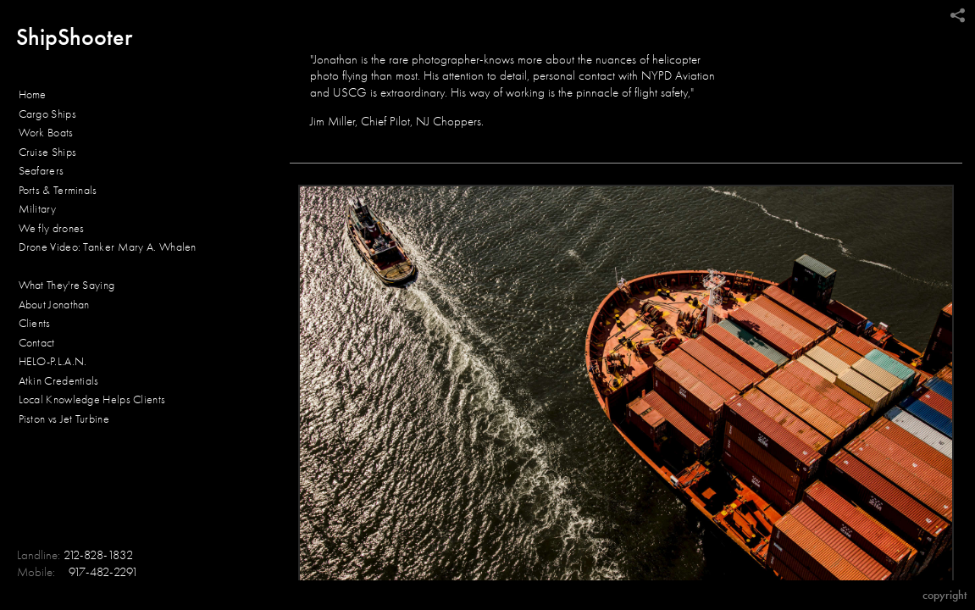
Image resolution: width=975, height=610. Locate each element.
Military (37, 208)
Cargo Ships (47, 114)
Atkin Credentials (59, 380)
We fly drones (52, 228)
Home (33, 94)
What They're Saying (67, 285)
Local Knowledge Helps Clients (92, 399)
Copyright (944, 595)
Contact (37, 342)
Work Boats (46, 132)
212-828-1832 (98, 555)
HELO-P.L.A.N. (53, 361)
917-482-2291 (103, 572)
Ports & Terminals (58, 190)
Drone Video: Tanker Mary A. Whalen (108, 247)
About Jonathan (54, 304)
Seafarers (41, 170)
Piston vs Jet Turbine (64, 419)
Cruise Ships (48, 152)
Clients (35, 323)
